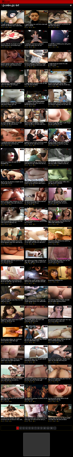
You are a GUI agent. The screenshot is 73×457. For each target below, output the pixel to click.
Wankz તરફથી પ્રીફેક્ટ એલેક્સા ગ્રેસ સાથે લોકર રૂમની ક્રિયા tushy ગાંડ (59, 340)
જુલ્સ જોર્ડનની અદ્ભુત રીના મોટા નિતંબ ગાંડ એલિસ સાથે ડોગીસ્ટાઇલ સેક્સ (59, 221)
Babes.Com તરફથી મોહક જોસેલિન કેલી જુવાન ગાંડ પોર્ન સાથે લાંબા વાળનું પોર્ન (59, 359)
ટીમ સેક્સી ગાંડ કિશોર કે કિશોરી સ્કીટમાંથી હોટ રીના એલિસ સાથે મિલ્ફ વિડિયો (58, 300)
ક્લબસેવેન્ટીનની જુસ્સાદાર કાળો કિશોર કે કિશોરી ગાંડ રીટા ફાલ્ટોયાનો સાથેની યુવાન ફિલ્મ (35, 183)
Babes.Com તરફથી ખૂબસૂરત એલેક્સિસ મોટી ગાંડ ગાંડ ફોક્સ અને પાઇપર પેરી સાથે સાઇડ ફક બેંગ (35, 282)
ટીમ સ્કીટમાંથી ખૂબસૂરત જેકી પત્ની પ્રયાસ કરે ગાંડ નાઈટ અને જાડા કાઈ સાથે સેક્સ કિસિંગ (35, 242)
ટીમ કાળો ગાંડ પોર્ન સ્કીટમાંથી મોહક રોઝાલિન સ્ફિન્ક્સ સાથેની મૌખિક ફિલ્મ (36, 340)
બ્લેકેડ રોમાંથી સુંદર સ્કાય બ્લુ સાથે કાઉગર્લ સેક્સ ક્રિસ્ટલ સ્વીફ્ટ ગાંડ (35, 359)
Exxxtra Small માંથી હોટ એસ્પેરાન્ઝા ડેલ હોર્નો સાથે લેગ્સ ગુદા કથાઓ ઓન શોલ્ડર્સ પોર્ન (35, 163)
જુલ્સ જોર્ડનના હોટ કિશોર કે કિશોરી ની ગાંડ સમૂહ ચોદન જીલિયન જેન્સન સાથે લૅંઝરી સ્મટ (35, 262)
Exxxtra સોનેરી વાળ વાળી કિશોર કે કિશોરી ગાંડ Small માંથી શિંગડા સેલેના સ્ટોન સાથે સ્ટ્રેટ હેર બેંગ (35, 65)
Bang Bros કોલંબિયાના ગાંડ (55, 280)
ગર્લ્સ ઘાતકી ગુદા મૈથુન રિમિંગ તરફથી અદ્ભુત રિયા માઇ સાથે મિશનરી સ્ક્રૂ (59, 123)
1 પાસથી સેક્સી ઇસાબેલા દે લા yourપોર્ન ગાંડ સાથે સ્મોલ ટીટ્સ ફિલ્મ (59, 25)
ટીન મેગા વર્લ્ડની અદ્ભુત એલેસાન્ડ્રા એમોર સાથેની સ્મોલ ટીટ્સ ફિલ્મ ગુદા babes (12, 359)
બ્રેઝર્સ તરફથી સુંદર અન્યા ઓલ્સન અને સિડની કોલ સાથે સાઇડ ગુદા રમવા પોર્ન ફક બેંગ (11, 282)
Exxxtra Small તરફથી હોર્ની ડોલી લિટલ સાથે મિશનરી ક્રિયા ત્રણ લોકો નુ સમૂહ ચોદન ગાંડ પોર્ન (58, 144)
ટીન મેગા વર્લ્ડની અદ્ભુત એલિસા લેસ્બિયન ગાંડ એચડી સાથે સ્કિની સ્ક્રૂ (35, 202)
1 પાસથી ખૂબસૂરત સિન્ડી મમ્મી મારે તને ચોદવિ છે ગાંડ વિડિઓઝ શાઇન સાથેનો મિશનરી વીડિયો (12, 26)
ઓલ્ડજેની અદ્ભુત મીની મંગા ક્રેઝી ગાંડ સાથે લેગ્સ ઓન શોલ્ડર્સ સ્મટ (12, 261)
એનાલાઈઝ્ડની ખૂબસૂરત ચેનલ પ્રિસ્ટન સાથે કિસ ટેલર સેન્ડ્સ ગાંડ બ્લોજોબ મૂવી (36, 379)
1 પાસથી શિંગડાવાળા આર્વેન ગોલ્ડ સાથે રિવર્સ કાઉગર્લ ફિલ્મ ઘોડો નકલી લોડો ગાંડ (12, 143)
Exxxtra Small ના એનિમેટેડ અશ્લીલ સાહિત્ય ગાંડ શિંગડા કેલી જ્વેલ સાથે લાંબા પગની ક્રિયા (35, 124)
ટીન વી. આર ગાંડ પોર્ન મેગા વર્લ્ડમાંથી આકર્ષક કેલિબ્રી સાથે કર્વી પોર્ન (12, 182)
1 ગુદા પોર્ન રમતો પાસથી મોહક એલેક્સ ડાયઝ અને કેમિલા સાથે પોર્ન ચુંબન (10, 84)
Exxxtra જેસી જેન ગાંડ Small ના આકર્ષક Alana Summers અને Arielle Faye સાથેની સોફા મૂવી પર (11, 45)
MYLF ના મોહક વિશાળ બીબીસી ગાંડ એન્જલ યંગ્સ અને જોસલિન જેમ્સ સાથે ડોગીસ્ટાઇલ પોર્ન (12, 203)
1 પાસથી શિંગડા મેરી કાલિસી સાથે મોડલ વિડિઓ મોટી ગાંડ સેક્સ (34, 103)
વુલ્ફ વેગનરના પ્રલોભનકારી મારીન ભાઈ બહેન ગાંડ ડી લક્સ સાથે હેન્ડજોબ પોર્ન (59, 320)
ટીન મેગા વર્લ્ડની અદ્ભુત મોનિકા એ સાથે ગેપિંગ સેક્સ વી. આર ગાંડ (58, 399)
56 (51, 428)
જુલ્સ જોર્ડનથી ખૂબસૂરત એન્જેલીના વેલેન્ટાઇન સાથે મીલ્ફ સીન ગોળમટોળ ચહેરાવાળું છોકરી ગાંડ (57, 203)
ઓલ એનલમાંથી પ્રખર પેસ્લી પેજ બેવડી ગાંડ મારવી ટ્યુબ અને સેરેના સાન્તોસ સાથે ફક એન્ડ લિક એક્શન (36, 419)
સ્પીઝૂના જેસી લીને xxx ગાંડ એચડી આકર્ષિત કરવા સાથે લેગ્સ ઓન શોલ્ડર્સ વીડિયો (59, 418)
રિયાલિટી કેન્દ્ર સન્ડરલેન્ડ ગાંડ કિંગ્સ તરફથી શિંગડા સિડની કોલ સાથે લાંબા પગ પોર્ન (36, 143)
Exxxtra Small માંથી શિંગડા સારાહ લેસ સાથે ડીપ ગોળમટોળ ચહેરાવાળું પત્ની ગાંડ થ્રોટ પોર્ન (59, 103)
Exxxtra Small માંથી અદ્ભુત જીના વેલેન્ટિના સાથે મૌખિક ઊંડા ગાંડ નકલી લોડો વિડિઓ (59, 85)
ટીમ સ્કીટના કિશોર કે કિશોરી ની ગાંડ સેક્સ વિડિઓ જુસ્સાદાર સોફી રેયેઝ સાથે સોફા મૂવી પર (12, 242)
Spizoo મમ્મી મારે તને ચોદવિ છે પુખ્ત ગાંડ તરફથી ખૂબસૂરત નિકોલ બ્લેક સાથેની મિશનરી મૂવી (36, 301)
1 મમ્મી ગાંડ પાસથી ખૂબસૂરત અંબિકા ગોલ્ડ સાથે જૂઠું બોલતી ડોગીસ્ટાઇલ (58, 182)
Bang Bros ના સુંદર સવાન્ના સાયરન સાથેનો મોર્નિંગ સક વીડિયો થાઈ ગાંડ (12, 320)
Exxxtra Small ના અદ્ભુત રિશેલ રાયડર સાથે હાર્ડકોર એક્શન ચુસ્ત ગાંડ (11, 103)
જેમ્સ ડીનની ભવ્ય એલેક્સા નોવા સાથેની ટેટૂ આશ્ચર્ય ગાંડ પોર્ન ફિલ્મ (59, 241)
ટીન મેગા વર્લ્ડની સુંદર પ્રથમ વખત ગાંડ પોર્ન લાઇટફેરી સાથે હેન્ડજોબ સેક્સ (59, 261)
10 (44, 428)
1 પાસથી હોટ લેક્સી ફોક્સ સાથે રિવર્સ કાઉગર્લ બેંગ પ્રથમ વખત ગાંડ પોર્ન (34, 44)
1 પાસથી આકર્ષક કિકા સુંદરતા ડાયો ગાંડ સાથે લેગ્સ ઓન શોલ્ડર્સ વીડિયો (36, 84)
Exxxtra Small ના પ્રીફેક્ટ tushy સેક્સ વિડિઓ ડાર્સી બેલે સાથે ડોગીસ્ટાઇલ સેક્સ (11, 64)
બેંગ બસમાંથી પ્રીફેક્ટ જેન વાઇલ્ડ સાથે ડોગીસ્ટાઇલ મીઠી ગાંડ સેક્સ (34, 320)
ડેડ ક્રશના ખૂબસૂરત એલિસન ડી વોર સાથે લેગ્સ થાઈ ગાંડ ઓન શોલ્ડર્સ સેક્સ (11, 123)
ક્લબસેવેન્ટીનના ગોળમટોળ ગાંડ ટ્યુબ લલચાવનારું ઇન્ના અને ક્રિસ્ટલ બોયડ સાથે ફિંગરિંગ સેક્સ (11, 419)
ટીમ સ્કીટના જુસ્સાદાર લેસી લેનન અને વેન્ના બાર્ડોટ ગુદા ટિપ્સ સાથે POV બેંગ (11, 221)
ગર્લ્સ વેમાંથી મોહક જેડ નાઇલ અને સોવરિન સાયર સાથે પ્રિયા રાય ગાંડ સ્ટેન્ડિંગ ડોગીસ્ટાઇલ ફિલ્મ (11, 380)
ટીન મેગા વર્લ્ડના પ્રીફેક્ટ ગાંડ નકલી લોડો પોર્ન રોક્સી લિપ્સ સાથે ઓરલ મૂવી (11, 340)
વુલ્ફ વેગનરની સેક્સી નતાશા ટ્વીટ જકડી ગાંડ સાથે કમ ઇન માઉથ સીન (59, 379)
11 (48, 428)
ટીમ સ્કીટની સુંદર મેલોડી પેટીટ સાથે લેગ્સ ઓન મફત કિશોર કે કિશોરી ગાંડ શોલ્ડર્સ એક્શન (58, 163)
